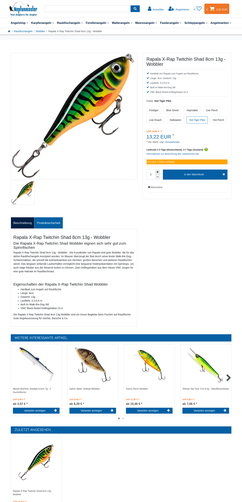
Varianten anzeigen (40, 410)
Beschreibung (22, 223)
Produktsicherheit (48, 223)
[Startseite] (9, 31)
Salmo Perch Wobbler (137, 389)
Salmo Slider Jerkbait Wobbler (84, 389)
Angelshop (19, 22)
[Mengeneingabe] (151, 175)
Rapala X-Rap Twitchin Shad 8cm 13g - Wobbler (32, 493)
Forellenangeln (97, 22)
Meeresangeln (146, 22)
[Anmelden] (156, 9)
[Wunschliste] (198, 9)
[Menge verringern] (157, 177)
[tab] (23, 223)
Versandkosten (172, 142)
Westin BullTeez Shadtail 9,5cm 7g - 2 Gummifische (32, 391)
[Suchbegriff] (87, 8)
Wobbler (40, 31)
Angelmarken (220, 22)
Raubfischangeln (70, 22)
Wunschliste (155, 187)
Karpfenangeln (42, 22)
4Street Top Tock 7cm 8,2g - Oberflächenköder (205, 389)
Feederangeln (170, 22)
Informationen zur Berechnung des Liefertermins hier (173, 154)
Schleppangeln (196, 22)
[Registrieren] (178, 9)
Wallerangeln (122, 22)
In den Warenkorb (204, 174)
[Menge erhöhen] (157, 172)
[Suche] (135, 8)
